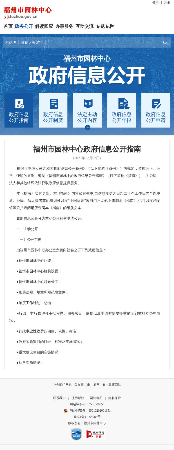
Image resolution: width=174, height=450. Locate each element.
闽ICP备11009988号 (87, 417)
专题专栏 (105, 26)
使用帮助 (77, 398)
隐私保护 (114, 398)
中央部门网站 (62, 384)
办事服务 (64, 26)
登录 (155, 2)
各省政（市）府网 (87, 384)
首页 (8, 26)
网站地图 (96, 398)
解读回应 (44, 26)
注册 (167, 2)
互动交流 (85, 26)
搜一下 (165, 42)
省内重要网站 (111, 384)
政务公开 (24, 26)
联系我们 (59, 398)
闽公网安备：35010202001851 (90, 410)
